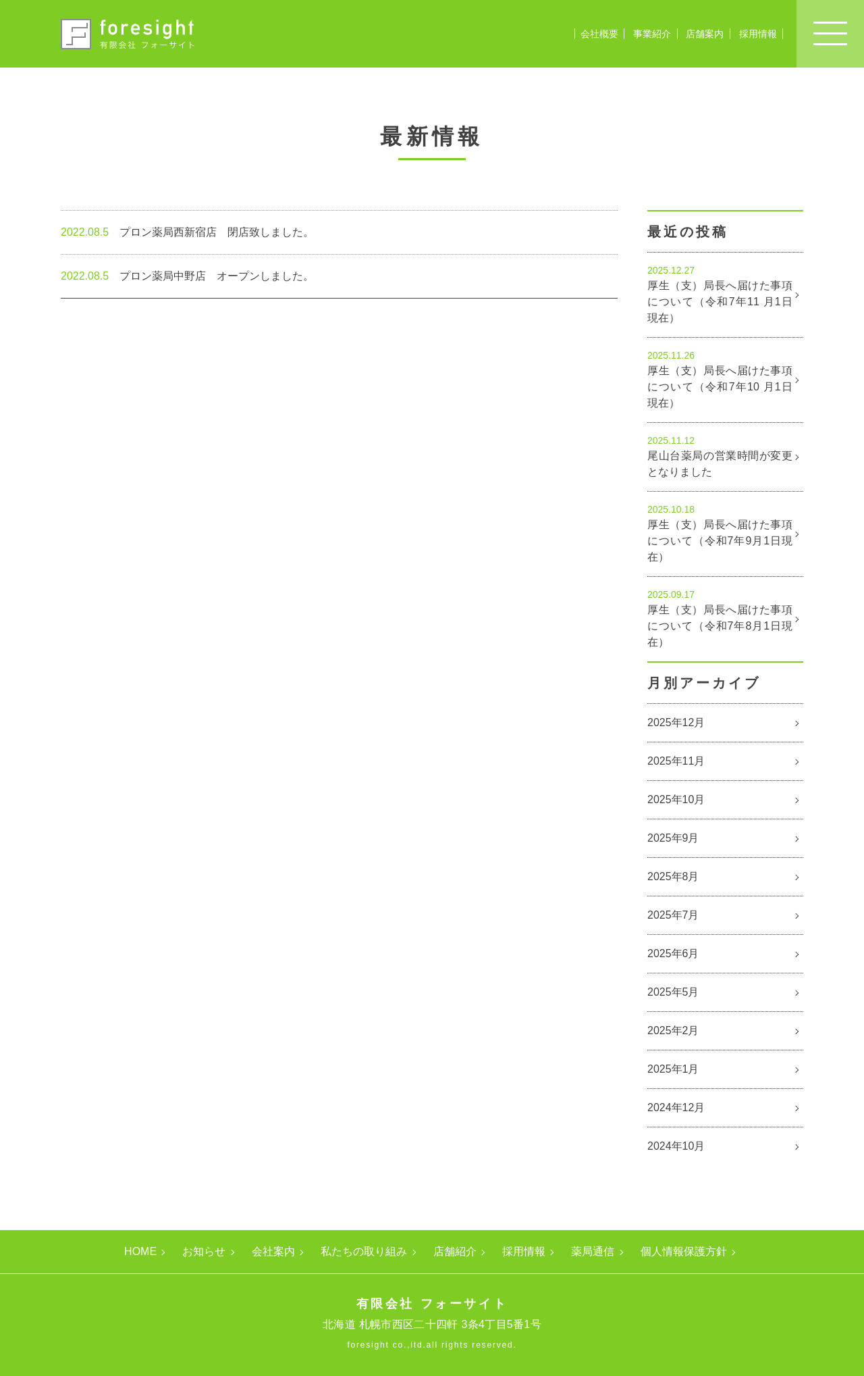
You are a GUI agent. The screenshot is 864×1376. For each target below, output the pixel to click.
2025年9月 (673, 838)
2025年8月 (673, 876)
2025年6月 (673, 953)
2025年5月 (673, 992)
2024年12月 (676, 1107)
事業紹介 (652, 33)
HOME (140, 1251)
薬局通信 (592, 1251)
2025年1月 (673, 1069)
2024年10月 (676, 1146)
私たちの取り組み (364, 1251)
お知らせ (203, 1251)
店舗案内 (705, 33)
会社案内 (273, 1251)
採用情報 (758, 33)
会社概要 (599, 33)
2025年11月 (676, 761)
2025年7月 (673, 915)
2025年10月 (676, 799)
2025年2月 (673, 1030)
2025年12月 (676, 722)
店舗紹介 (455, 1251)
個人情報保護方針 (684, 1251)
